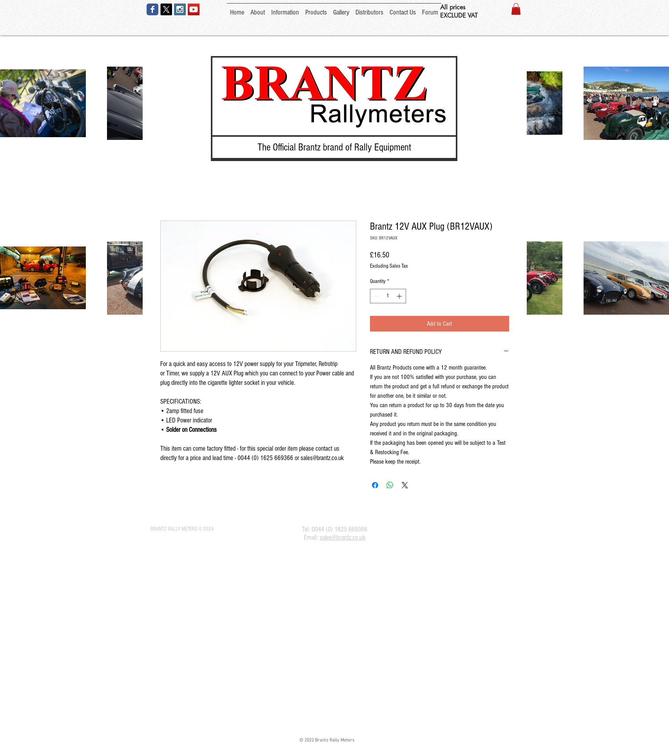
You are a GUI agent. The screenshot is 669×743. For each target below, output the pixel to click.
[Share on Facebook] (375, 485)
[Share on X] (405, 485)
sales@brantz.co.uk (343, 537)
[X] (166, 9)
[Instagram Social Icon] (180, 9)
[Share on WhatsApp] (390, 485)
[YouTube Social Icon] (193, 9)
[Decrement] (376, 296)
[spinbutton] (388, 296)
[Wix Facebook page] (152, 9)
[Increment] (400, 296)
